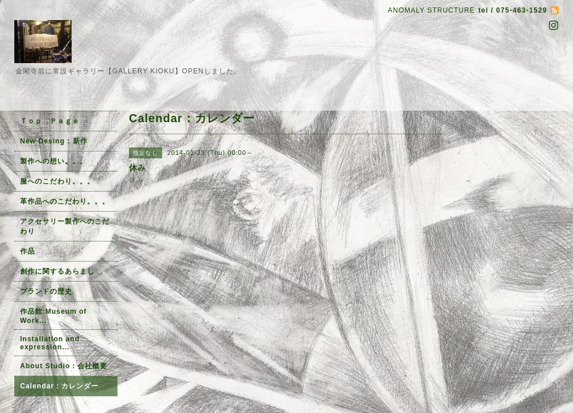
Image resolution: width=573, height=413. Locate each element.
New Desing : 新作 (54, 141)
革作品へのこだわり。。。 (64, 201)
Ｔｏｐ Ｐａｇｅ (50, 121)
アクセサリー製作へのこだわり (64, 226)
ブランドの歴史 (46, 291)
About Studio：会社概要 (63, 366)
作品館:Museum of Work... (53, 316)
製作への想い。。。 (53, 161)
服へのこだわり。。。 (57, 181)
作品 (27, 251)
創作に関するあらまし (57, 271)
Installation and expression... (50, 343)
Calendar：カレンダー (59, 386)
